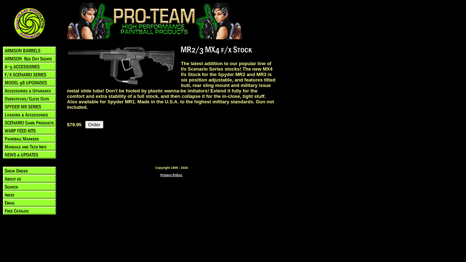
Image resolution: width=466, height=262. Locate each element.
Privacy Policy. (172, 175)
